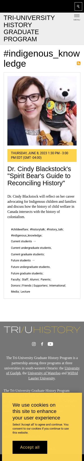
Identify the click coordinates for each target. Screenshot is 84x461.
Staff (25, 279)
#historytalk (37, 229)
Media (15, 291)
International (57, 285)
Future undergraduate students (30, 267)
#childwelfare (19, 229)
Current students (21, 241)
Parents (45, 279)
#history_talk (55, 229)
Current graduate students (27, 254)
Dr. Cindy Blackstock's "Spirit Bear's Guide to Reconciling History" (39, 176)
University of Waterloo (44, 373)
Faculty (15, 279)
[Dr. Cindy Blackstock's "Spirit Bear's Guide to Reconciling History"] (42, 111)
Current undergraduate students (31, 247)
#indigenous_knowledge (26, 235)
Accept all (30, 447)
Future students (21, 260)
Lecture (25, 291)
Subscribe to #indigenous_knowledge (78, 63)
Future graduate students (27, 273)
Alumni (34, 279)
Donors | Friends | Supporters (29, 285)
